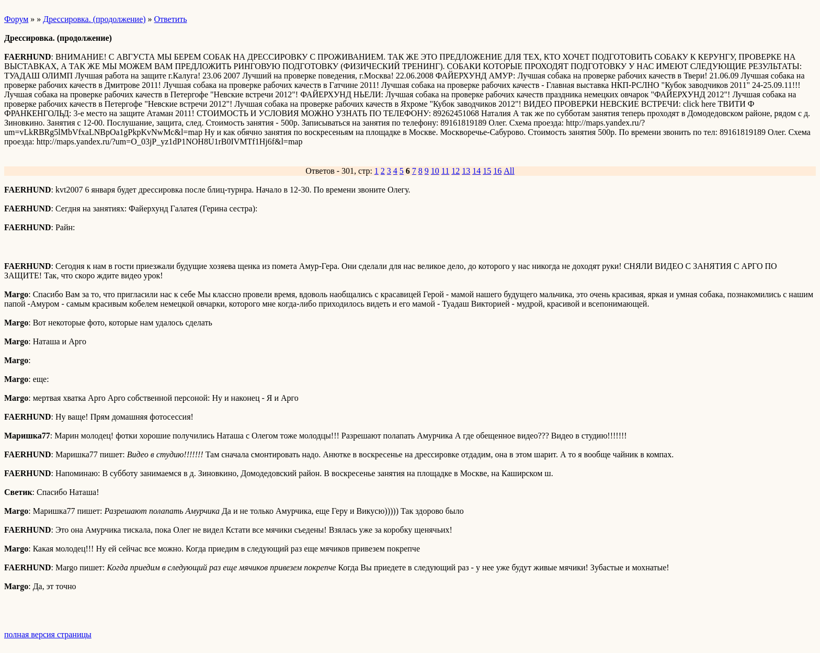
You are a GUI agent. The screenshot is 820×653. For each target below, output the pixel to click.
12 (455, 170)
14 (476, 170)
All (509, 170)
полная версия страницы (48, 634)
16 (497, 170)
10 (435, 170)
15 (487, 170)
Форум (16, 19)
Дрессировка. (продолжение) (94, 19)
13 (466, 170)
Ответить (170, 19)
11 (445, 170)
